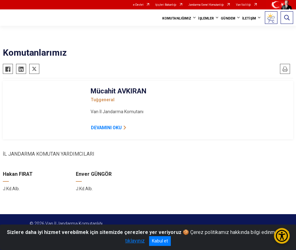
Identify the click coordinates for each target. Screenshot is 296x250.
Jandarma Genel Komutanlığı (206, 4)
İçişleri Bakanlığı (165, 4)
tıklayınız (135, 241)
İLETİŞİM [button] (249, 18)
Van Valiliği (243, 4)
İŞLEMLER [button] (206, 18)
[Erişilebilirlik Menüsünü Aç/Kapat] (282, 236)
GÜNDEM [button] (228, 18)
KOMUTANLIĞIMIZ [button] (176, 18)
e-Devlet (138, 4)
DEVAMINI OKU (106, 127)
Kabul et (160, 240)
